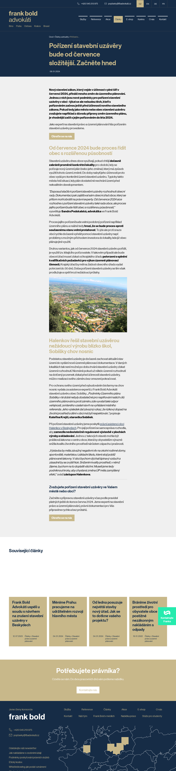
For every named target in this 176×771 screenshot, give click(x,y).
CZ (140, 3)
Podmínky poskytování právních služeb (29, 720)
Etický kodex (15, 725)
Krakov (37, 26)
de (155, 3)
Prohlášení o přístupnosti (22, 739)
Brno (11, 26)
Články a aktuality (62, 36)
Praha (18, 26)
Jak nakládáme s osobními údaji (25, 716)
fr (163, 3)
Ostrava (27, 26)
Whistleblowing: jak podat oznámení (27, 729)
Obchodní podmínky (19, 734)
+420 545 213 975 (87, 3)
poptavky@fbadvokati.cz (118, 3)
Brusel (46, 26)
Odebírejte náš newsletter (22, 711)
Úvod (51, 36)
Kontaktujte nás (88, 653)
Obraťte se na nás (62, 136)
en (147, 3)
